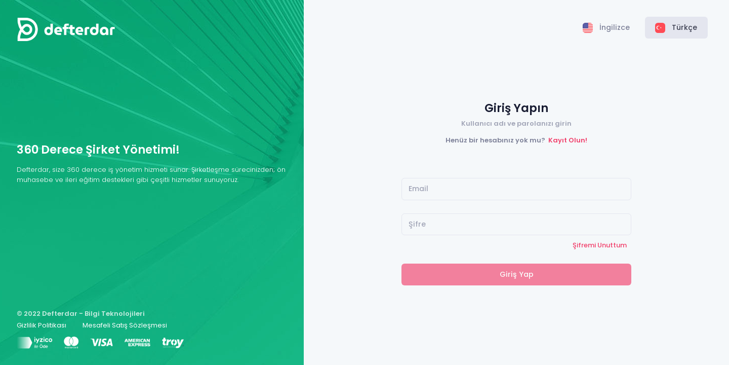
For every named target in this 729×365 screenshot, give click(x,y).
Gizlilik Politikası (41, 325)
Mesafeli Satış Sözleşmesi (125, 325)
